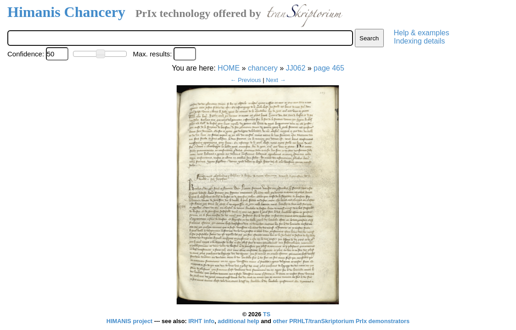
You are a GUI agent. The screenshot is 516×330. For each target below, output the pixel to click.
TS (266, 314)
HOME (229, 68)
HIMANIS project (130, 321)
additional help (239, 321)
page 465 (329, 68)
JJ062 (296, 68)
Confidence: (25, 54)
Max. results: (152, 54)
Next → (276, 80)
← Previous (245, 80)
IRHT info (201, 321)
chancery (263, 68)
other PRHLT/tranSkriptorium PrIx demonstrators (341, 321)
